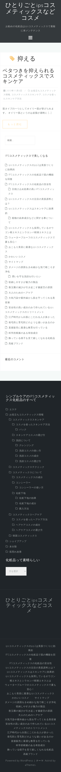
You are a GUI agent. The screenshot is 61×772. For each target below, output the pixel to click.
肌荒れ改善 (15, 551)
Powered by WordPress (19, 760)
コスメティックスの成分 (29, 477)
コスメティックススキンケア (26, 94)
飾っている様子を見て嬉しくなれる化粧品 (32, 338)
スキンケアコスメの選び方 (30, 434)
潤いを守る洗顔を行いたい (26, 276)
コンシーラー (23, 482)
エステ (13, 409)
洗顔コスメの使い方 (30, 450)
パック (23, 429)
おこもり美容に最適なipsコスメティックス (30, 693)
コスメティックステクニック (28, 466)
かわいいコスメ (17, 256)
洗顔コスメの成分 (29, 455)
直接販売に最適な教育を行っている (28, 327)
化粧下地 (21, 493)
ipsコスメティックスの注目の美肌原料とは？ (30, 667)
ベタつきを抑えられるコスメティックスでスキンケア (29, 76)
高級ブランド (16, 343)
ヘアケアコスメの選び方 (29, 529)
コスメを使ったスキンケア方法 (33, 424)
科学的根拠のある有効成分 (23, 332)
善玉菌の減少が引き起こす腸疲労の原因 (31, 287)
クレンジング (26, 445)
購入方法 (24, 508)
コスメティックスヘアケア (27, 514)
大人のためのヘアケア (21, 292)
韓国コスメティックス (25, 535)
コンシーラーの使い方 (31, 487)
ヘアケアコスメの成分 (28, 524)
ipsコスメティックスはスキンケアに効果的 (30, 671)
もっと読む (15, 124)
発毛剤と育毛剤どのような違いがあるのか (32, 322)
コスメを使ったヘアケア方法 (32, 519)
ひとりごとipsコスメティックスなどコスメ (30, 12)
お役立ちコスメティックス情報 (26, 414)
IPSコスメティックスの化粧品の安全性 (30, 184)
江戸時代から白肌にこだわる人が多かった (32, 316)
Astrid (48, 760)
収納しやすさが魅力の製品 (23, 282)
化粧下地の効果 (27, 497)
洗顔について (23, 440)
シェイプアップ (18, 541)
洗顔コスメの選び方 (30, 461)
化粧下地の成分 (27, 503)
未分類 (13, 546)
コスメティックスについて (27, 472)
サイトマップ (16, 261)
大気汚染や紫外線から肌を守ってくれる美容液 (30, 719)
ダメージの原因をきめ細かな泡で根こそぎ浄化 (30, 702)
